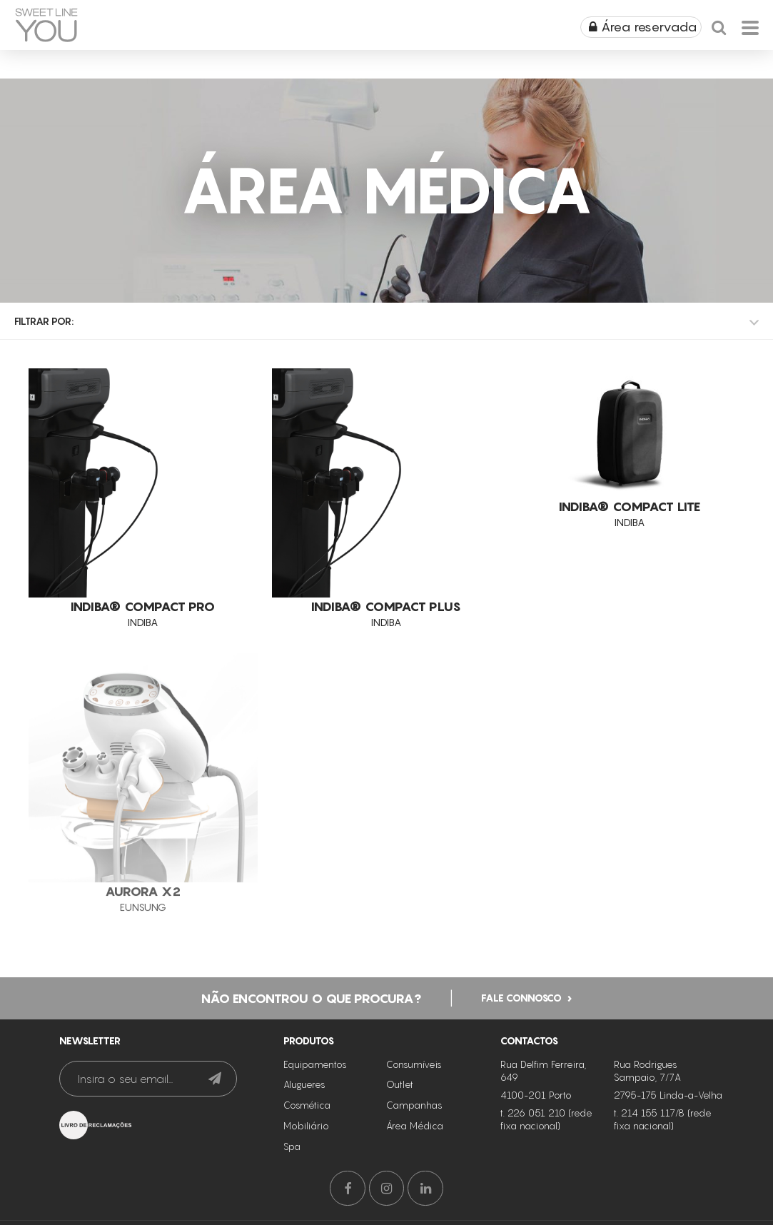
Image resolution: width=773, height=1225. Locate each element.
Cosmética (306, 1105)
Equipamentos (315, 1064)
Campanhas (414, 1105)
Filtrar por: (44, 321)
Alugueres (304, 1084)
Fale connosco (521, 997)
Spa (291, 1146)
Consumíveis (414, 1064)
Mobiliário (306, 1125)
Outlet (399, 1084)
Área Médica (414, 1125)
